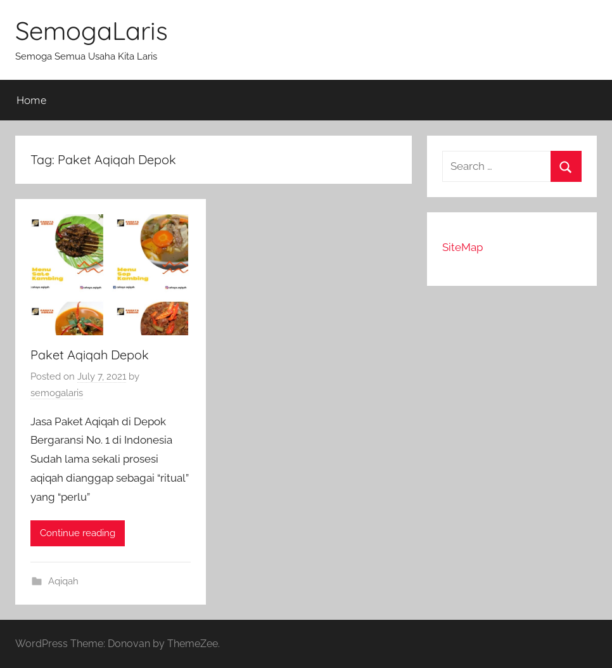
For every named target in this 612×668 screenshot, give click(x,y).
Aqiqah (63, 581)
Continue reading (77, 533)
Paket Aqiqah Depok (89, 355)
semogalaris (56, 393)
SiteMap (462, 247)
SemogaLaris (91, 30)
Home (31, 99)
